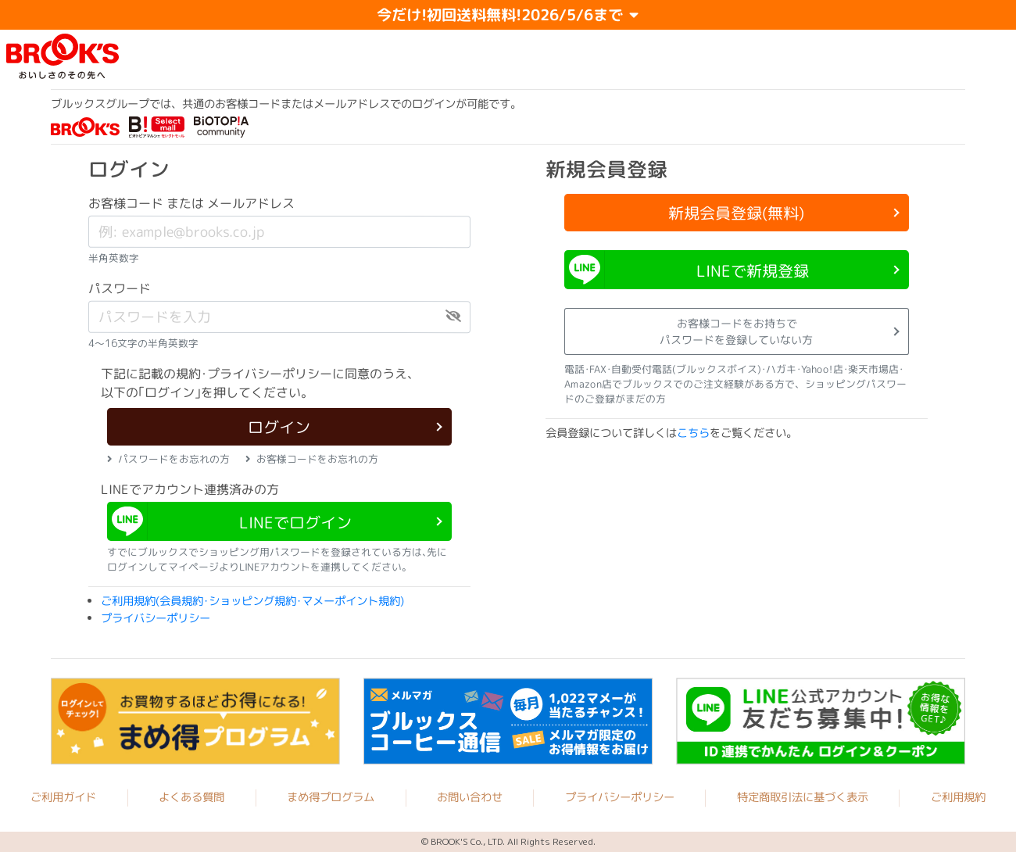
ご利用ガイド (63, 797)
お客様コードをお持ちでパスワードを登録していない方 (736, 331)
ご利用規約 (958, 798)
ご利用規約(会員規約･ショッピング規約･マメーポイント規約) (252, 601)
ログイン (279, 427)
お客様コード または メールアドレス (191, 203)
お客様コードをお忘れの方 (311, 459)
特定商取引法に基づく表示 (802, 798)
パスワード (119, 288)
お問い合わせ (470, 797)
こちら (693, 433)
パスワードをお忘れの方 (168, 459)
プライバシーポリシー (155, 618)
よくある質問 (191, 797)
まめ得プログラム (330, 797)
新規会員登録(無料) (736, 213)
